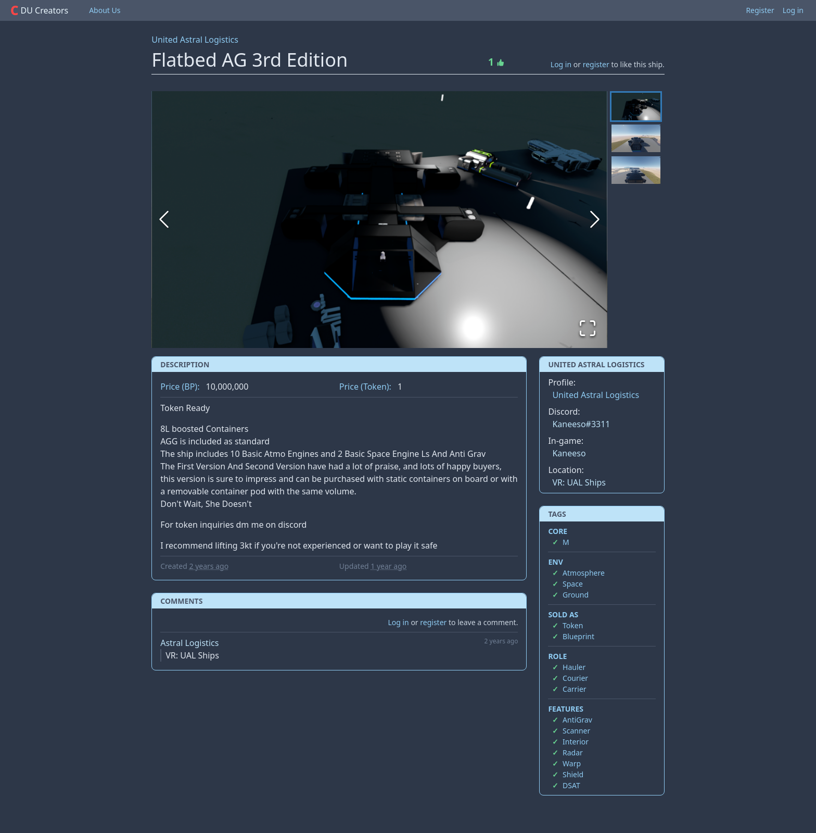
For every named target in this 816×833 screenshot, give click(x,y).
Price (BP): (179, 386)
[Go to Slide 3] (636, 171)
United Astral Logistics (194, 39)
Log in (793, 10)
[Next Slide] (594, 219)
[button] (379, 219)
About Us (104, 10)
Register (760, 10)
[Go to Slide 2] (636, 139)
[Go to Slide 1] (636, 106)
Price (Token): (365, 386)
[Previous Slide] (164, 219)
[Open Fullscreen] (587, 328)
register (596, 64)
